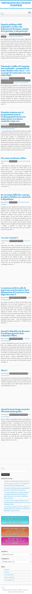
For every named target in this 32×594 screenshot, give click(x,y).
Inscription (6, 569)
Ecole (16, 124)
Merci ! (4, 370)
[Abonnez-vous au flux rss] (2, 13)
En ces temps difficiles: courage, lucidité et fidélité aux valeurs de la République (16, 197)
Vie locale (4, 36)
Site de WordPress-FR (9, 580)
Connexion (6, 572)
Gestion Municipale (5, 126)
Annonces (12, 34)
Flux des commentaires (9, 577)
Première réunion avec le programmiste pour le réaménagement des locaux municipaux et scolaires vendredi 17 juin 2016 (13, 117)
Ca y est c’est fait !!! (9, 237)
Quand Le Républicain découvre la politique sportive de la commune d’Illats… (15, 333)
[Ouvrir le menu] (29, 13)
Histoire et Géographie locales (15, 80)
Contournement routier (19, 78)
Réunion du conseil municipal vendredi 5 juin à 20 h (17, 481)
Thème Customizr (20, 591)
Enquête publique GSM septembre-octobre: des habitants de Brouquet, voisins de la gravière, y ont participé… (15, 28)
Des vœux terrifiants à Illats (13, 158)
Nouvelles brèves (26, 34)
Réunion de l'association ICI (7, 82)
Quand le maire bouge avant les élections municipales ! (15, 410)
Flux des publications (9, 574)
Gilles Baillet (20, 36)
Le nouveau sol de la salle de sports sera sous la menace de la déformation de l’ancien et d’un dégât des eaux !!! (15, 291)
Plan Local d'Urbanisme (24, 126)
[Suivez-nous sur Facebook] (3, 13)
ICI (3, 243)
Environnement (18, 34)
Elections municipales (14, 373)
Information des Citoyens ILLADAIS (16, 4)
